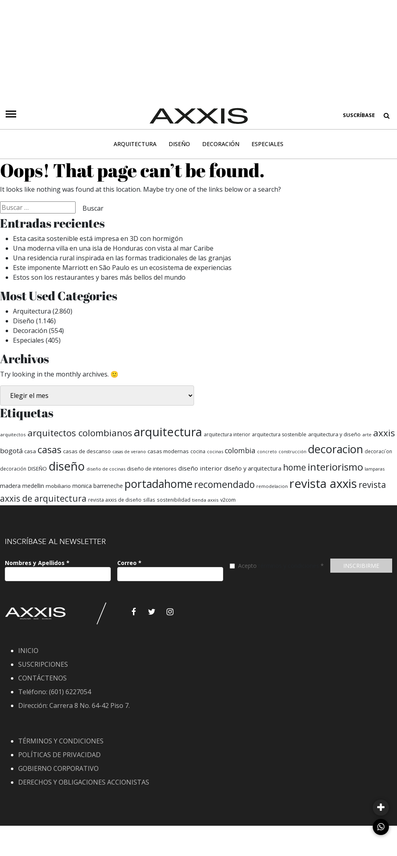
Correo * (129, 563)
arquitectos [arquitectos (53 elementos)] (13, 434)
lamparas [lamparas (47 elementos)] (374, 469)
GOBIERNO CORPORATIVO (58, 768)
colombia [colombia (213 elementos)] (240, 450)
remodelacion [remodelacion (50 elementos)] (272, 486)
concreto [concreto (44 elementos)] (267, 451)
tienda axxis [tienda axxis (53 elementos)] (205, 500)
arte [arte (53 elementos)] (367, 434)
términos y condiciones (288, 565)
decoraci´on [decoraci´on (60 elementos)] (378, 451)
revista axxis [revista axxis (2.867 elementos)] (323, 483)
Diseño (179, 144)
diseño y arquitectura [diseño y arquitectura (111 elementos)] (252, 468)
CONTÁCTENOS (42, 678)
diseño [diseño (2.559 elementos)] (67, 466)
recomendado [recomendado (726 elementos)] (224, 484)
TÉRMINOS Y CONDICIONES (60, 741)
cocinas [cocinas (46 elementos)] (215, 451)
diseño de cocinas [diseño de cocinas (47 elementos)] (106, 469)
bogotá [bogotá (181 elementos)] (11, 450)
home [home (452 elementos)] (294, 467)
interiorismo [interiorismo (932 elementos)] (335, 466)
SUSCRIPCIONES (43, 664)
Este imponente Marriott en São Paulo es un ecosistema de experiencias (122, 267)
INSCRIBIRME (361, 565)
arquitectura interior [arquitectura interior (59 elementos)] (227, 434)
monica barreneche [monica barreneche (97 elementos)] (97, 486)
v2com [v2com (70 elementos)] (228, 499)
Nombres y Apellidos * (37, 563)
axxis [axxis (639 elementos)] (384, 433)
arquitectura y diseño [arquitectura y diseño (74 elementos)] (334, 434)
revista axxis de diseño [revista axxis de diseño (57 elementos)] (114, 499)
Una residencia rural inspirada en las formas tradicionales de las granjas (122, 257)
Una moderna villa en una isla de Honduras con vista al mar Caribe (113, 248)
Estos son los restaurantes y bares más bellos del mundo (100, 277)
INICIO (28, 650)
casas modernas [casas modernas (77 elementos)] (168, 451)
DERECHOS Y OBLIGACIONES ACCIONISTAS (83, 782)
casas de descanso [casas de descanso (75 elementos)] (87, 451)
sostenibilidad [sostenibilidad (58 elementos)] (173, 499)
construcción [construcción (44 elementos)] (292, 451)
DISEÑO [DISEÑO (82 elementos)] (37, 468)
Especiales (267, 144)
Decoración (220, 144)
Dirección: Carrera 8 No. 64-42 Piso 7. (74, 705)
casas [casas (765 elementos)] (49, 449)
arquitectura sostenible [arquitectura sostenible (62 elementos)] (279, 434)
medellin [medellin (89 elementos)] (33, 486)
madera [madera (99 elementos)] (10, 486)
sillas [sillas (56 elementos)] (149, 499)
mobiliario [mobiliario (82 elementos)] (58, 486)
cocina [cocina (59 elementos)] (197, 451)
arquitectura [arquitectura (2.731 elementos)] (168, 432)
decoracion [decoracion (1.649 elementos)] (335, 449)
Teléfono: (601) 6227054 (54, 691)
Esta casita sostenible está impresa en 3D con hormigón (98, 238)
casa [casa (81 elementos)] (30, 451)
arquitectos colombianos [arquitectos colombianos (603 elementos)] (79, 433)
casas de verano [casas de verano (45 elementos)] (129, 451)
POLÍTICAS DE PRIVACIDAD (59, 754)
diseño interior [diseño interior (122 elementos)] (200, 468)
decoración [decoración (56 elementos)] (13, 468)
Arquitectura (135, 144)
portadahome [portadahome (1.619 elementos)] (158, 483)
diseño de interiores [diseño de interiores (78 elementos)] (152, 468)
